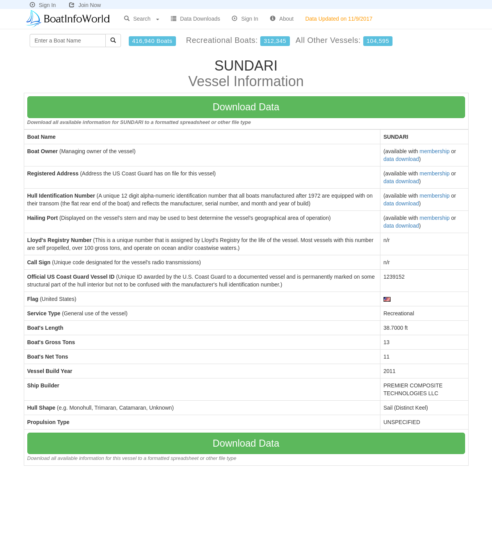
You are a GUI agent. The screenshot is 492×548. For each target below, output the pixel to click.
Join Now (85, 5)
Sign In (43, 5)
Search (141, 19)
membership (434, 151)
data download (401, 159)
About (282, 19)
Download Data (246, 106)
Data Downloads (195, 19)
